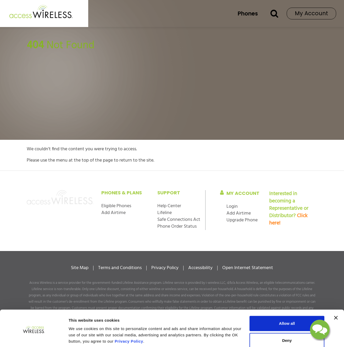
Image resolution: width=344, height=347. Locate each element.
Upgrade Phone (242, 220)
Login (232, 206)
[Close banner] (336, 299)
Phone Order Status (177, 226)
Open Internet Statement (247, 268)
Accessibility (200, 268)
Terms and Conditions (120, 268)
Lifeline (164, 213)
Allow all (287, 304)
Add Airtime (113, 213)
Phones (248, 13)
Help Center (169, 206)
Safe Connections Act (178, 219)
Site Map (79, 268)
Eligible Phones (116, 206)
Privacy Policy (165, 268)
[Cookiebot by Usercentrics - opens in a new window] (34, 337)
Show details (81, 336)
